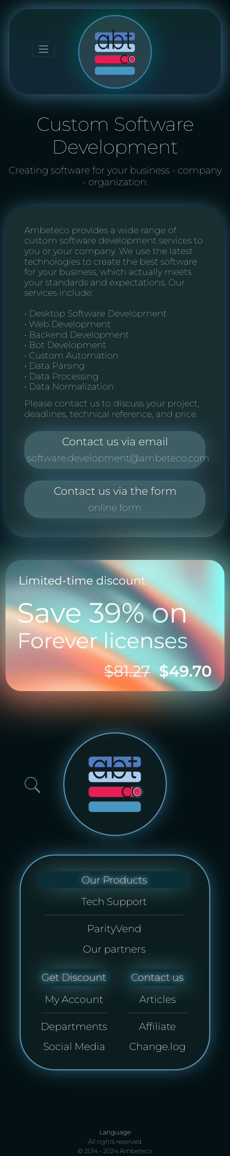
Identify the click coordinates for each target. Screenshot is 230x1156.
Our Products (114, 880)
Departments (74, 1026)
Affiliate (157, 1026)
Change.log (157, 1046)
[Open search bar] (32, 785)
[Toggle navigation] (44, 49)
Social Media (74, 1046)
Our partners (114, 949)
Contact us (157, 977)
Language (115, 1132)
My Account (74, 999)
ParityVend (114, 928)
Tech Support (114, 901)
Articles (157, 999)
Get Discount (74, 977)
